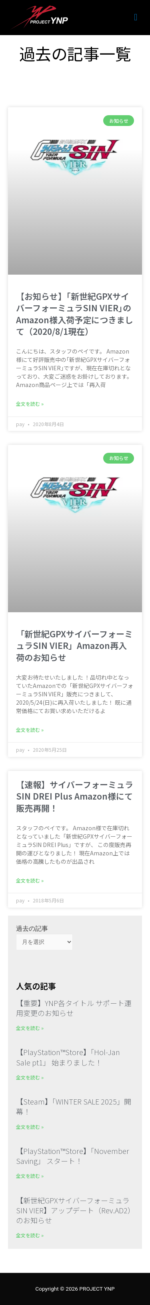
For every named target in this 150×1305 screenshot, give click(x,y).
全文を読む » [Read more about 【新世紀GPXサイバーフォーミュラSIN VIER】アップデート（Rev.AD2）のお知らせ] (30, 1235)
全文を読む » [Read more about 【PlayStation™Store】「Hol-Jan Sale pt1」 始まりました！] (30, 1077)
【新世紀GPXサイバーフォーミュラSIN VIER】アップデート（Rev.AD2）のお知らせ (73, 1210)
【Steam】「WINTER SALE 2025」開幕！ (73, 1106)
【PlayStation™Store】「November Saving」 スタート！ (72, 1156)
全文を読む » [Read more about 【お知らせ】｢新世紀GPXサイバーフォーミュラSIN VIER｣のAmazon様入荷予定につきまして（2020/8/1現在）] (30, 403)
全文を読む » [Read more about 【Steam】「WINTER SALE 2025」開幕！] (30, 1126)
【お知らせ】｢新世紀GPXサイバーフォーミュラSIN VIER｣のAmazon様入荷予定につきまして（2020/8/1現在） (74, 313)
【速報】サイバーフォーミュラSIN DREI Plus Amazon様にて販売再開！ (74, 796)
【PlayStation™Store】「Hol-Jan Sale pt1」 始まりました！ (68, 1057)
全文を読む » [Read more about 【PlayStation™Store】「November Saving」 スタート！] (30, 1175)
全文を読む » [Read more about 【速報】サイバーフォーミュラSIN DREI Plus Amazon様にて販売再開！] (30, 880)
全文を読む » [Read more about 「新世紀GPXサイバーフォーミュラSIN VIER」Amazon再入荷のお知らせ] (30, 729)
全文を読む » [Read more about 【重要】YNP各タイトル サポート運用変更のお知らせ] (30, 1027)
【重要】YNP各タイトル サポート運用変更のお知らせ (74, 1008)
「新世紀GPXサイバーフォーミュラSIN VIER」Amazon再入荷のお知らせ (74, 645)
